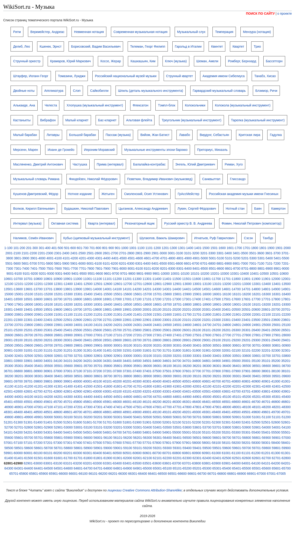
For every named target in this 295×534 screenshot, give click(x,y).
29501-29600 (23, 345)
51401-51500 (53, 422)
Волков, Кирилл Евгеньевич (34, 208)
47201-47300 (83, 407)
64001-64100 (251, 463)
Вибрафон (48, 120)
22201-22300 (13, 320)
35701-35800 (103, 366)
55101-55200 (211, 432)
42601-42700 (33, 391)
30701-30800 (261, 345)
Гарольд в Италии (188, 46)
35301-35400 (23, 366)
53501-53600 (182, 427)
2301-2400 (61, 253)
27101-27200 (122, 335)
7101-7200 (273, 263)
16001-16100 (221, 294)
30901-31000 (13, 350)
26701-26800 (43, 335)
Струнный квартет (179, 76)
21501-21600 (162, 314)
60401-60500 (112, 453)
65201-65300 (202, 468)
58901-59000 (103, 448)
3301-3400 (224, 253)
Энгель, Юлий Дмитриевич (195, 164)
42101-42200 (221, 386)
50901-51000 (241, 417)
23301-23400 (231, 320)
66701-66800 (216, 473)
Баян (258, 208)
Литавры (53, 135)
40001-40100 (92, 381)
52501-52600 (270, 422)
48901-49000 (132, 412)
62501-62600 (241, 458)
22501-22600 (72, 320)
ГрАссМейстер (188, 194)
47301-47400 (103, 407)
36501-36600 (261, 366)
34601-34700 (171, 361)
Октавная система (64, 223)
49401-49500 (231, 412)
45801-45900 (92, 402)
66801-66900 (236, 473)
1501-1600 (218, 248)
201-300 (32, 248)
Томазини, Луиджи (71, 76)
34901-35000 (231, 361)
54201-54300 (33, 432)
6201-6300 (126, 263)
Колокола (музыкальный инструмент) (242, 105)
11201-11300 (132, 279)
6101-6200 (110, 263)
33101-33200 (162, 356)
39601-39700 (13, 381)
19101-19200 (261, 304)
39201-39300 (221, 376)
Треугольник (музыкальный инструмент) (191, 120)
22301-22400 (33, 320)
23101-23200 (191, 320)
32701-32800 (83, 356)
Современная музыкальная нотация (140, 32)
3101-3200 (191, 253)
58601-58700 (43, 448)
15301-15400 (83, 294)
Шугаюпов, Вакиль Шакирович (162, 238)
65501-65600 (261, 468)
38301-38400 (43, 376)
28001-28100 (13, 340)
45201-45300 (261, 396)
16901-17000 (112, 299)
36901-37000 (53, 371)
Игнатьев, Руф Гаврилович (214, 238)
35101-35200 (270, 361)
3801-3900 (21, 258)
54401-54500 (72, 432)
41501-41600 (103, 386)
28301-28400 (72, 340)
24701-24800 (221, 325)
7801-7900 (102, 268)
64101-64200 (270, 463)
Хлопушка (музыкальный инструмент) (94, 105)
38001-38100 (270, 371)
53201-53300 (122, 427)
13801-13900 (72, 289)
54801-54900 (152, 432)
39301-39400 (241, 376)
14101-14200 (132, 289)
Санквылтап (211, 179)
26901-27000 (83, 335)
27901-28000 (281, 335)
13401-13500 (281, 284)
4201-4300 (86, 258)
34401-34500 (132, 361)
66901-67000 (256, 473)
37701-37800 (211, 371)
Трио (257, 46)
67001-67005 (276, 473)
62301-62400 (202, 458)
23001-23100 (171, 320)
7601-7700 (70, 268)
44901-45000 (202, 396)
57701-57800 (152, 443)
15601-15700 (142, 294)
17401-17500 (211, 299)
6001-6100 (94, 263)
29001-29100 (211, 340)
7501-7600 (54, 268)
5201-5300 (249, 258)
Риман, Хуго (234, 164)
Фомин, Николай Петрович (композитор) (251, 223)
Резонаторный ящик (139, 223)
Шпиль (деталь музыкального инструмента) (150, 90)
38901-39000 (162, 376)
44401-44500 (103, 396)
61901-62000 (122, 458)
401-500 (57, 248)
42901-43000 (92, 391)
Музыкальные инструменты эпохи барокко (155, 150)
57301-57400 (72, 443)
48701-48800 (92, 412)
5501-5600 (13, 263)
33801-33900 (13, 361)
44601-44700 (142, 396)
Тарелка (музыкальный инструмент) (258, 120)
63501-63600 (152, 463)
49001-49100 (152, 412)
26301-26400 (251, 330)
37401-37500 (152, 371)
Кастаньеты (21, 120)
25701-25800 (132, 330)
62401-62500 (221, 458)
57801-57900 (171, 443)
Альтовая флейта (139, 120)
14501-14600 (211, 289)
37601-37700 (191, 371)
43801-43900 (270, 391)
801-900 (108, 248)
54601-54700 (112, 432)
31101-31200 (53, 350)
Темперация (224, 32)
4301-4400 (102, 258)
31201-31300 (72, 350)
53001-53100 (83, 427)
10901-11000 (72, 279)
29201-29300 (251, 340)
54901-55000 (171, 432)
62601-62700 (261, 458)
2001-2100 (13, 253)
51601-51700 (92, 422)
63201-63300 (92, 463)
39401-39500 (261, 376)
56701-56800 (241, 437)
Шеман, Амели (207, 61)
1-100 (8, 248)
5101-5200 (232, 258)
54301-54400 (53, 432)
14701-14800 (251, 289)
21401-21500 (142, 314)
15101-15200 (43, 294)
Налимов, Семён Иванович (33, 238)
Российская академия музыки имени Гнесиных (243, 194)
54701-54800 (132, 432)
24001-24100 (83, 325)
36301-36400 (221, 366)
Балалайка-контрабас (149, 164)
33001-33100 (142, 356)
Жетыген (108, 194)
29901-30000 (103, 345)
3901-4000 (38, 258)
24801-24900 (241, 325)
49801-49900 (23, 417)
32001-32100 (231, 350)
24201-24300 (122, 325)
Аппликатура (53, 90)
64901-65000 (142, 468)
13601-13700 (33, 289)
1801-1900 (266, 248)
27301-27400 (162, 335)
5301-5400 (265, 258)
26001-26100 (191, 330)
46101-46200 (152, 402)
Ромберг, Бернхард (242, 61)
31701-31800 (171, 350)
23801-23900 (43, 325)
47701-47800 (182, 407)
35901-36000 (142, 366)
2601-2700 (110, 253)
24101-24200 (103, 325)
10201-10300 (219, 273)
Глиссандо (237, 179)
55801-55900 (63, 437)
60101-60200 (53, 453)
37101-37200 (92, 371)
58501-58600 (23, 448)
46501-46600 (231, 402)
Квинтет (217, 46)
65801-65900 (38, 473)
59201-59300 (162, 448)
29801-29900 (83, 345)
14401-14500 (191, 289)
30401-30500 (202, 345)
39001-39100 (182, 376)
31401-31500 (112, 350)
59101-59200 (142, 448)
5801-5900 (61, 263)
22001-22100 (261, 314)
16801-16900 (92, 299)
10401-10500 (259, 273)
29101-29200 (231, 340)
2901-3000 (159, 253)
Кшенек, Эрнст (51, 46)
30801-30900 (281, 345)
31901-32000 (211, 350)
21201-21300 (103, 314)
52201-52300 (211, 422)
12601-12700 (122, 284)
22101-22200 (281, 314)
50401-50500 (142, 417)
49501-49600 (251, 412)
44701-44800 (162, 396)
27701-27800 (241, 335)
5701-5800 (45, 263)
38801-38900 (142, 376)
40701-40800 (231, 381)
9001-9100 (14, 273)
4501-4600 (135, 258)
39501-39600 (281, 376)
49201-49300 (191, 412)
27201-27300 (142, 335)
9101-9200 (30, 273)
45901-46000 (112, 402)
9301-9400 (63, 273)
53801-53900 (241, 427)
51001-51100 (261, 417)
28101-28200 (33, 340)
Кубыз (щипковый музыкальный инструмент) (96, 238)
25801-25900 (152, 330)
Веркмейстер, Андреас (47, 32)
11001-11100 (92, 279)
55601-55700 (23, 437)
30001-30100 (122, 345)
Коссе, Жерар (110, 61)
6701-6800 (208, 263)
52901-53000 (63, 427)
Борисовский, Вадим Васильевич (96, 46)
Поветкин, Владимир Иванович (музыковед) (160, 179)
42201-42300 (241, 386)
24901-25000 (261, 325)
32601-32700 (63, 356)
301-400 (44, 248)
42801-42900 (72, 391)
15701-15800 (162, 294)
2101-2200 (29, 253)
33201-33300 (182, 356)
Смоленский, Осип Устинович (146, 194)
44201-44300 (63, 396)
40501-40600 (191, 381)
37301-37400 (132, 371)
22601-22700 (92, 320)
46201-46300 (171, 402)
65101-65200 (182, 468)
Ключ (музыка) (176, 61)
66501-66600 (177, 473)
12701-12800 (142, 284)
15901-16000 (202, 294)
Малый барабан (25, 135)
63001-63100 (53, 463)
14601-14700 (231, 289)
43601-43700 (231, 391)
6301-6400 (143, 263)
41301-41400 (63, 386)
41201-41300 (43, 386)
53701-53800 (221, 427)
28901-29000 (191, 340)
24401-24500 (162, 325)
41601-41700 (122, 386)
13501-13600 (13, 289)
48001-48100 (241, 407)
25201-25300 (33, 330)
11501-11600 (191, 279)
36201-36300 (202, 366)
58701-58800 (63, 448)
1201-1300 (169, 248)
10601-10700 (13, 279)
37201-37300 (112, 371)
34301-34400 (112, 361)
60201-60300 (72, 453)
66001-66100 (78, 473)
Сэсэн (248, 238)
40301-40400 (152, 381)
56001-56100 (103, 437)
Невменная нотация (89, 32)
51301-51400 (33, 422)
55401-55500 (270, 432)
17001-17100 (132, 299)
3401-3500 (240, 253)
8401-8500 (200, 268)
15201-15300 (63, 294)
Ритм (17, 32)
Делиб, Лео (21, 46)
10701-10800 (33, 279)
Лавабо (184, 135)
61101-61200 (251, 453)
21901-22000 (241, 314)
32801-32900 (103, 356)
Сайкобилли (99, 90)
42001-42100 (202, 386)
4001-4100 (54, 258)
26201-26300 (231, 330)
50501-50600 (162, 417)
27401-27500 (182, 335)
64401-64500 (43, 468)
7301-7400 (21, 268)
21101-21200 (83, 314)
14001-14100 (112, 289)
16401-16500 (13, 299)
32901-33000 (122, 356)
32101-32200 (251, 350)
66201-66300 (117, 473)
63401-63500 (132, 463)
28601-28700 (132, 340)
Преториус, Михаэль (212, 150)
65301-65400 (221, 468)
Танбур (268, 238)
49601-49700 (270, 412)
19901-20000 (132, 309)
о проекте (284, 13)
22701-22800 (112, 320)
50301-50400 (122, 417)
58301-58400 (270, 443)
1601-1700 (234, 248)
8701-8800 (249, 268)
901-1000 (121, 248)
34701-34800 (191, 361)
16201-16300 (261, 294)
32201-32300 (270, 350)
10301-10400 (239, 273)
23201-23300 (211, 320)
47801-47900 (202, 407)
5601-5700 (29, 263)
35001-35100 (251, 361)
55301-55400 (251, 432)
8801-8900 (265, 268)
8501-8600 (216, 268)
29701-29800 (63, 345)
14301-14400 (171, 289)
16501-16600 (33, 299)
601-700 (82, 248)
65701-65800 (18, 473)
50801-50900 (221, 417)
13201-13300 (241, 284)
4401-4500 (119, 258)
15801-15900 (182, 294)
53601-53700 (202, 427)
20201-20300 (191, 309)
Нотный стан (235, 208)
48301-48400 (13, 412)
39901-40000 (72, 381)
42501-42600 (13, 391)
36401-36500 (241, 366)
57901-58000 (191, 443)
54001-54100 (281, 427)
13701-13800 (53, 289)
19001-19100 (241, 304)
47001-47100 (43, 407)
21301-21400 (122, 314)
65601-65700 (281, 468)
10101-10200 (200, 273)
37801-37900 (231, 371)
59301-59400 (182, 448)
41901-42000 (182, 386)
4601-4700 (151, 258)
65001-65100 (162, 468)
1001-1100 (137, 248)
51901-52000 (152, 422)
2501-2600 (94, 253)
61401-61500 (23, 458)
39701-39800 (33, 381)
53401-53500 (162, 427)
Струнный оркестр (26, 61)
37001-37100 (72, 371)
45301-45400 (281, 396)
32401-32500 (23, 356)
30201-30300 (162, 345)
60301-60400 (92, 453)
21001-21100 (63, 314)
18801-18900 (202, 304)
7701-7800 (86, 268)
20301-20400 (211, 309)
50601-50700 (182, 417)
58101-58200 (231, 443)
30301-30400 (182, 345)
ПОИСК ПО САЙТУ (260, 13)
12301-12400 (63, 284)
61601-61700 (63, 458)
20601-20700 (270, 309)
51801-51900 (132, 422)
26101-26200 (211, 330)
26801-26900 (63, 335)
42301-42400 (261, 386)
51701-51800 (112, 422)
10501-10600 (279, 273)
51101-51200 (281, 417)
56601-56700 (221, 437)
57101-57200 (33, 443)
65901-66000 (58, 473)
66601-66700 (197, 473)
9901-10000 (161, 273)
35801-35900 (122, 366)
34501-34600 (152, 361)
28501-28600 (112, 340)
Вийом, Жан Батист (154, 135)
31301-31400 (92, 350)
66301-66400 (137, 473)
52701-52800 (23, 427)
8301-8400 (184, 268)
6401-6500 (159, 263)
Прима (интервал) (110, 164)
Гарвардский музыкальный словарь (219, 90)
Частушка (80, 164)
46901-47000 (23, 407)
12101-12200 (23, 284)
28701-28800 (152, 340)
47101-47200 (63, 407)
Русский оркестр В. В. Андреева (188, 223)
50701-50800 (202, 417)
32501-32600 (43, 356)
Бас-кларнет (107, 120)
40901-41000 (270, 381)
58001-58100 (211, 443)
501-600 (70, 248)
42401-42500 (281, 386)
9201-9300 (46, 273)
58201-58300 (251, 443)
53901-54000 (261, 427)
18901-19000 (221, 304)
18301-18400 (103, 304)
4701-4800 (167, 258)
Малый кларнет (76, 120)
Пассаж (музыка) (118, 135)
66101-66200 (98, 473)
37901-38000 (251, 371)
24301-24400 (142, 325)
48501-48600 (53, 412)
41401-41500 (83, 386)
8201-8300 (167, 268)
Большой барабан (82, 135)
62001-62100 (142, 458)
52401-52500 (251, 422)
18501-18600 (142, 304)
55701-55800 (43, 437)
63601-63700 (171, 463)
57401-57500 (92, 443)
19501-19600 (53, 309)
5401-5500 (281, 258)
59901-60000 (13, 453)
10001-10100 (180, 273)
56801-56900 (261, 437)
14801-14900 (270, 289)
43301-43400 (171, 391)
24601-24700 (202, 325)
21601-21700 (182, 314)
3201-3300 (208, 253)
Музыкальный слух (191, 32)
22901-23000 (152, 320)
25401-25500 (72, 330)
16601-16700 (53, 299)
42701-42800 (53, 391)
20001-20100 (152, 309)
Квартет (238, 46)
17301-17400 (191, 299)
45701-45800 (72, 402)
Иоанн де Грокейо (61, 150)
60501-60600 (132, 453)
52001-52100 (171, 422)
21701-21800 (202, 314)
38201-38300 (23, 376)
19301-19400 (13, 309)
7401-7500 (38, 268)
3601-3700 (273, 253)
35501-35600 (63, 366)
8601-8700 (232, 268)
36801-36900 (33, 371)
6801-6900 (224, 263)
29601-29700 (43, 345)
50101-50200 (83, 417)
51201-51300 (13, 422)
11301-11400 (152, 279)
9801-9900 (144, 273)
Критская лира (249, 135)
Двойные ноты (24, 90)
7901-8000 (119, 268)
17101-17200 (152, 299)
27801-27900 (261, 335)
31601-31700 (152, 350)
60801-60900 (191, 453)
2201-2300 (45, 253)
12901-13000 (182, 284)
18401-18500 (122, 304)
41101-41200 (23, 386)
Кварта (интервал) (101, 223)
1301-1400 (185, 248)
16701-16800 (72, 299)
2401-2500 (78, 253)
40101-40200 (112, 381)
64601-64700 (83, 468)
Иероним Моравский (99, 150)
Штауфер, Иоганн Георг (30, 76)
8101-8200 (151, 268)
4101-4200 (70, 258)
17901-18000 (23, 304)
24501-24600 (182, 325)
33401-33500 (221, 356)
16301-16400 (281, 294)
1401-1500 (202, 248)
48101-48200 (261, 407)
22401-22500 (53, 320)
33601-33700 (261, 356)
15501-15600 (122, 294)
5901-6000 (78, 263)
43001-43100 (112, 391)
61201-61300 (270, 453)
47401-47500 (122, 407)
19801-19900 (112, 309)
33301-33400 (202, 356)
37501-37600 (171, 371)
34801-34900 (211, 361)
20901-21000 (43, 314)
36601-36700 (281, 366)
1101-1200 (153, 248)
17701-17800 (270, 299)
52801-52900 (43, 427)
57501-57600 (112, 443)
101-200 (19, 248)
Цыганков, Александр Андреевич (143, 208)
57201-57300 (53, 443)
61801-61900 (103, 458)
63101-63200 (72, 463)
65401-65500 (241, 468)
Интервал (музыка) (27, 223)
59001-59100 (122, 448)
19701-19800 (92, 309)
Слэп (76, 90)
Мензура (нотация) (257, 32)
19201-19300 (281, 304)
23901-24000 (63, 325)
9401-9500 (79, 273)
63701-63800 (191, 463)
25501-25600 (92, 330)
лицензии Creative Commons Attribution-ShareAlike (145, 490)
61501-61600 (43, 458)
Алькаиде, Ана (24, 105)
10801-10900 (53, 279)
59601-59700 (241, 448)
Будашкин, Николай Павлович (86, 208)
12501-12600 (103, 284)
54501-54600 (92, 432)
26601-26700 (23, 335)
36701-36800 (13, 371)
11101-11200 (112, 279)
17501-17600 (231, 299)
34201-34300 (92, 361)
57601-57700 (132, 443)
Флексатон (141, 105)
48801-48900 (112, 412)
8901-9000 (281, 268)
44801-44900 (182, 396)
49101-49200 (171, 412)
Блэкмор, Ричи (266, 90)
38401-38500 (63, 376)
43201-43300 (152, 391)
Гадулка (276, 135)
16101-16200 (241, 294)
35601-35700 (83, 366)
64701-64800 (103, 468)
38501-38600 (83, 376)
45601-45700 (53, 402)
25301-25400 (53, 330)
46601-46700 (251, 402)
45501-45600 (33, 402)
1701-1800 (250, 248)
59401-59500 (202, 448)
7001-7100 (256, 263)
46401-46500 (211, 402)
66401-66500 (157, 473)
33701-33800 (281, 356)
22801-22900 (132, 320)
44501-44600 (122, 396)
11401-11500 (171, 279)
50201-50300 (103, 417)
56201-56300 (142, 437)
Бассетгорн (274, 61)
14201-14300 (152, 289)
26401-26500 (270, 330)
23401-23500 (251, 320)
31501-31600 (132, 350)
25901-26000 (171, 330)
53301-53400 (142, 427)
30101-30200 (142, 345)
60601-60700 (152, 453)
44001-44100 (23, 396)
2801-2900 (143, 253)
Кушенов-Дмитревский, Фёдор (35, 194)
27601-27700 (221, 335)
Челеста (51, 105)
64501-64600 (63, 468)
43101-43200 (132, 391)
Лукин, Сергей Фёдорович (196, 208)
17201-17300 (171, 299)
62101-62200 (162, 458)
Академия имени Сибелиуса (224, 76)
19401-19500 (33, 309)
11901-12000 (270, 279)
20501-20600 (251, 309)
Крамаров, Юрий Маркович (70, 61)
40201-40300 (132, 381)
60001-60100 (33, 453)
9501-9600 (95, 273)
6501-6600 (175, 263)
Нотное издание (80, 194)
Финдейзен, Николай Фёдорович (93, 179)
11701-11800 (231, 279)
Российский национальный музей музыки (125, 76)
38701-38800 (122, 376)
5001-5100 (216, 258)
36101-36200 (182, 366)
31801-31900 (191, 350)
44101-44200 (43, 396)
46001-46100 (132, 402)
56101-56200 (122, 437)
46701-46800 (270, 402)
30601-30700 (241, 345)
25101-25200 (13, 330)
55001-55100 (191, 432)
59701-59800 (261, 448)
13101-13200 (221, 284)
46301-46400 (191, 402)
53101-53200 (103, 427)
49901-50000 (43, 417)
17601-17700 (251, 299)
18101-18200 (63, 304)
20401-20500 (231, 309)
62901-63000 (33, 463)
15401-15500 (103, 294)
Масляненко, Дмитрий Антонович (38, 164)
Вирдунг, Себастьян (214, 135)
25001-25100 (281, 325)
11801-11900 (251, 279)
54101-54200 (13, 432)
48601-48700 (72, 412)
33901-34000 (33, 361)
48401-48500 (33, 412)
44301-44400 (83, 396)
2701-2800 (126, 253)
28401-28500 (92, 340)
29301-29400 (270, 340)
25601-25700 (112, 330)
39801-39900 (53, 381)
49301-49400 (211, 412)
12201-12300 (43, 284)
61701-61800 (83, 458)
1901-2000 (283, 248)
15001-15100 (23, 294)
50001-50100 (63, 417)
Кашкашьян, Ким (142, 61)
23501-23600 (270, 320)
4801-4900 (184, 258)
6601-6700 (191, 263)
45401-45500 (13, 402)
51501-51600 (72, 422)
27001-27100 (103, 335)
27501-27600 (202, 335)
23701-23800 (23, 325)
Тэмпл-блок (166, 105)
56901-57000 (281, 437)
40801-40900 (251, 381)
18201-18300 (83, 304)
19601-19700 (72, 309)
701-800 (95, 248)
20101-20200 (171, 309)
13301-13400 (261, 284)
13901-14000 (92, 289)
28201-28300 (53, 340)
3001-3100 (175, 253)
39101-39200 (202, 376)
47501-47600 (142, 407)
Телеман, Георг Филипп (147, 46)
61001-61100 (231, 453)
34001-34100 (53, 361)
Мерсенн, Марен (25, 150)
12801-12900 (162, 284)
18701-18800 (182, 304)
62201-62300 (182, 458)
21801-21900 (221, 314)
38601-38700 (103, 376)
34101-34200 (72, 361)
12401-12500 (83, 284)
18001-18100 (43, 304)
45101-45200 (241, 396)
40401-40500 (171, 381)
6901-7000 (240, 263)
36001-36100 (162, 366)
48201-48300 (281, 407)
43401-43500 (191, 391)
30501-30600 (221, 345)
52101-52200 (191, 422)
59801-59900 (281, 448)
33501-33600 (241, 356)
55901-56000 (83, 437)
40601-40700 (211, 381)
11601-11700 (211, 279)
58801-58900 (83, 448)
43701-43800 (251, 391)
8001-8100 (135, 268)
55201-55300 (231, 432)
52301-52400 (231, 422)
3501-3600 (256, 253)
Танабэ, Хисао (265, 76)
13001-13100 (202, 284)
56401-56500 (182, 437)
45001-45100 (221, 396)
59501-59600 (221, 448)
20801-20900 (23, 314)
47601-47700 (162, 407)
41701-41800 (142, 386)
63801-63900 (211, 463)
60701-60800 (171, 453)
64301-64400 (23, 468)
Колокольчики (195, 105)
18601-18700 (162, 304)
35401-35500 (43, 366)
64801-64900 (122, 468)
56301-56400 (162, 437)
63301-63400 (112, 463)
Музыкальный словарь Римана (36, 179)
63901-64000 (231, 463)
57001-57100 (13, 443)
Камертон (278, 208)
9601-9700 (111, 273)
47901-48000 (221, 407)
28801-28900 (171, 340)
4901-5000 (200, 258)
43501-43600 (211, 391)
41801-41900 (162, 386)
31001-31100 (33, 350)
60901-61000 (211, 453)
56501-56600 (202, 437)
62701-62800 (281, 458)
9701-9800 (127, 273)
